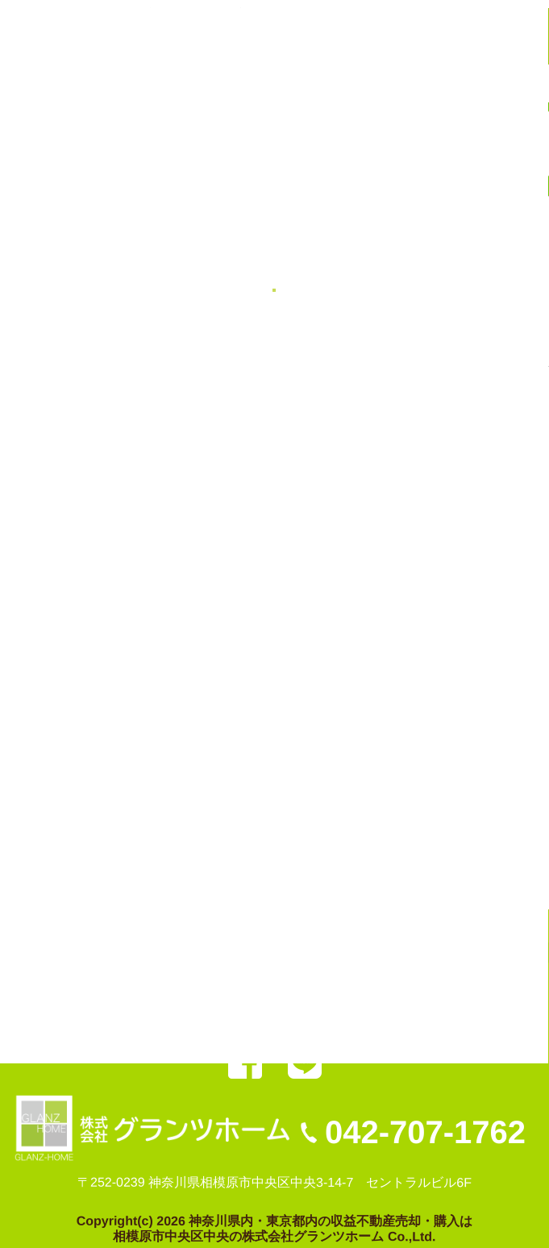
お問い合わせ (317, 1014)
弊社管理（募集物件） (311, 985)
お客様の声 (427, 985)
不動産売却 (155, 1014)
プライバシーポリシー (440, 1014)
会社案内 (234, 1014)
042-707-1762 (425, 1132)
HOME (59, 985)
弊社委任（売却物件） (162, 985)
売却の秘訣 (72, 1014)
